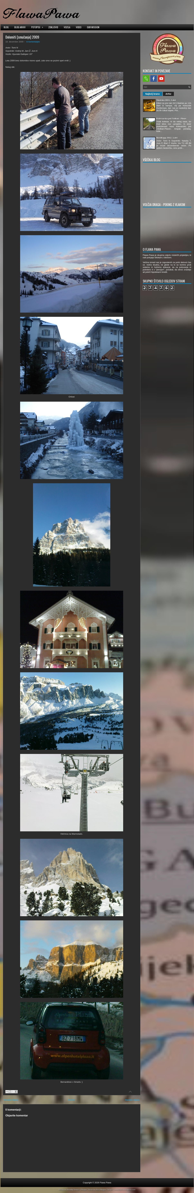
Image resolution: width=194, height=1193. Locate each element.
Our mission (93, 27)
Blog (6, 27)
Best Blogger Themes (104, 1190)
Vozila (67, 27)
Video (78, 27)
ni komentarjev (33, 41)
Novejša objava (11, 1100)
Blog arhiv (20, 27)
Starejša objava (132, 1100)
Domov (71, 1100)
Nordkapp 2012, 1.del (166, 138)
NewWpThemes (73, 1190)
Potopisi (38, 27)
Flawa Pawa (105, 1182)
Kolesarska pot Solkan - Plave (171, 118)
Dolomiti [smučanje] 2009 (22, 37)
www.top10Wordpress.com (124, 1190)
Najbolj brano (152, 94)
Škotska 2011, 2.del (166, 100)
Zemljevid (53, 27)
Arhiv (168, 94)
